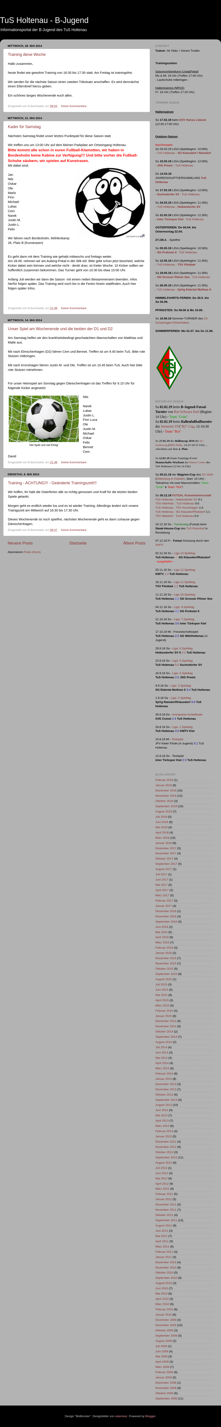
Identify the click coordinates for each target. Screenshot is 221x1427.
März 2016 (162, 942)
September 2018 (166, 806)
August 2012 (163, 1162)
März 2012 (162, 1188)
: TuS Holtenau (175, 165)
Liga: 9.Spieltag (184, 607)
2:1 (184, 652)
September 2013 (166, 1099)
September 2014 (166, 1036)
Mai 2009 (161, 1356)
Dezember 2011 (165, 1204)
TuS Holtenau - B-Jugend (44, 20)
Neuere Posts (20, 543)
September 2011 (166, 1220)
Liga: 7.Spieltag (184, 619)
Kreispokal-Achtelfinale (187, 714)
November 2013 (165, 1089)
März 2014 (162, 1068)
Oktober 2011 (164, 1215)
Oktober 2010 (164, 1272)
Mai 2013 (161, 1115)
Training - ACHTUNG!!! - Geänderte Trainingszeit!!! (52, 483)
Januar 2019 (163, 785)
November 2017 (165, 853)
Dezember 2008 (165, 1382)
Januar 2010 (163, 1314)
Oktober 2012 (164, 1152)
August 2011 (163, 1225)
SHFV (159, 544)
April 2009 (162, 1361)
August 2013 (163, 1104)
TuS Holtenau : (184, 153)
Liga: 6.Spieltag (182, 648)
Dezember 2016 (165, 911)
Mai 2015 (161, 995)
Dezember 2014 (165, 1021)
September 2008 (166, 1398)
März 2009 (162, 1367)
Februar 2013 (164, 1131)
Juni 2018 (161, 822)
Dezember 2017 (165, 848)
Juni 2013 (161, 1110)
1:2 (176, 586)
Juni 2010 (161, 1288)
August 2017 (163, 869)
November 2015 (165, 963)
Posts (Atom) (32, 552)
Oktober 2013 (164, 1094)
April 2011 (162, 1241)
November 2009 (165, 1325)
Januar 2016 (163, 953)
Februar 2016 (164, 947)
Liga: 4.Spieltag (182, 673)
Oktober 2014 (164, 1031)
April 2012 (162, 1183)
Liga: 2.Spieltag (181, 697)
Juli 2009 (161, 1346)
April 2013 (162, 1120)
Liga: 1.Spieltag (182, 727)
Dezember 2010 (165, 1262)
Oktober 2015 (164, 968)
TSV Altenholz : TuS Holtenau (174, 503)
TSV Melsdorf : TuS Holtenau (174, 516)
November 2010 (165, 1267)
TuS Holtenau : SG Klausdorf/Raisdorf (180, 511)
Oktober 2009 (164, 1330)
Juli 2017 (161, 874)
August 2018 (163, 811)
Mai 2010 (161, 1293)
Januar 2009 (163, 1377)
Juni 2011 (161, 1230)
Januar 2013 (163, 1136)
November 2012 (165, 1147)
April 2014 (162, 1063)
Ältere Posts (134, 543)
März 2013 (162, 1126)
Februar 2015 (164, 1010)
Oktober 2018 (164, 801)
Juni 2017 (161, 879)
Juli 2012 (161, 1168)
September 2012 (166, 1157)
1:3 (167, 574)
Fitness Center (197, 462)
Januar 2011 (163, 1257)
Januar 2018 (163, 843)
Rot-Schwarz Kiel (186, 412)
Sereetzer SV (170, 426)
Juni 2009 (161, 1351)
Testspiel (177, 739)
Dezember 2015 (165, 958)
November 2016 (165, 916)
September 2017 (166, 863)
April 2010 (162, 1298)
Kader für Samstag (24, 127)
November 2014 (165, 1026)
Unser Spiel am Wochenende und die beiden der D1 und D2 (60, 329)
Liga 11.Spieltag (184, 582)
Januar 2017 (163, 905)
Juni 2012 (161, 1173)
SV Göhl (207, 474)
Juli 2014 (161, 1047)
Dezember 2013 (165, 1084)
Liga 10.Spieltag (184, 594)
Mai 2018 (161, 827)
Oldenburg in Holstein (170, 478)
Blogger (150, 1416)
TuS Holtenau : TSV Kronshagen (176, 507)
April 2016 (162, 937)
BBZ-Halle (175, 445)
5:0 (177, 664)
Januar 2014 (163, 1078)
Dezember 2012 (165, 1141)
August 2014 (163, 1042)
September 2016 (166, 921)
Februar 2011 (164, 1251)
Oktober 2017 (164, 858)
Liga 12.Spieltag (184, 569)
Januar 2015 (163, 1016)
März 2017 (162, 895)
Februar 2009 (164, 1372)
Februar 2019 (164, 780)
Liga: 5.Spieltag (182, 660)
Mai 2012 (161, 1178)
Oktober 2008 (164, 1393)
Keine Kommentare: (74, 106)
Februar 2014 (164, 1073)
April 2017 (162, 890)
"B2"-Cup (188, 426)
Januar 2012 (163, 1199)
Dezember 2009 (165, 1319)
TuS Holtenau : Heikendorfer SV (176, 499)
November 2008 (165, 1388)
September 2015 (166, 974)
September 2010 (166, 1277)
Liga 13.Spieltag (184, 553)
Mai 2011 (161, 1236)
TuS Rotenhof (195, 528)
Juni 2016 (161, 926)
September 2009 (166, 1335)
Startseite (78, 543)
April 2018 (162, 832)
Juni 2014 (161, 1052)
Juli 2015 (161, 984)
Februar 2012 (164, 1194)
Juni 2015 (161, 989)
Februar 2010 (164, 1309)
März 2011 (162, 1246)
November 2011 (165, 1209)
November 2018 (165, 795)
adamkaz (121, 1416)
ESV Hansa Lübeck (192, 120)
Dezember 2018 (165, 790)
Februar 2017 (164, 900)
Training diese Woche (27, 54)
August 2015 (163, 979)
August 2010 (163, 1283)
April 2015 (162, 1000)
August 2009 (163, 1340)
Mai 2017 (161, 884)
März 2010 (162, 1304)
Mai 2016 (161, 932)
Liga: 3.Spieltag (181, 685)
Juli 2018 (161, 816)
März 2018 (162, 837)
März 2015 (162, 1005)
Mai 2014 (161, 1057)
